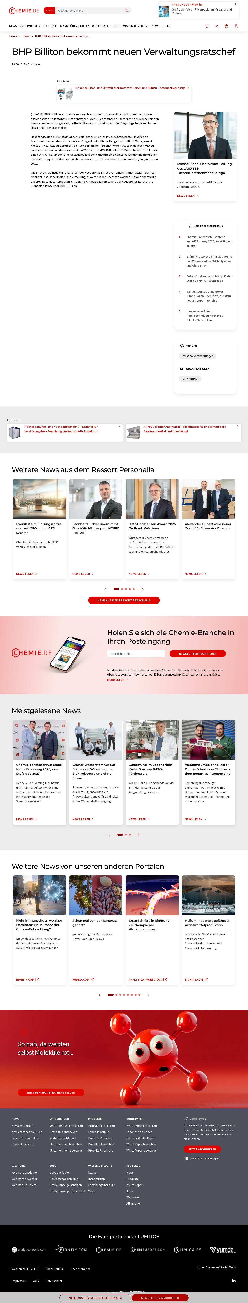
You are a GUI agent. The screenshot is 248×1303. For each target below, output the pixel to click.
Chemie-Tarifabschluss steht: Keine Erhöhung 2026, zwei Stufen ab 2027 (209, 241)
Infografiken (96, 1179)
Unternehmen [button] (30, 26)
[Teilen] (217, 26)
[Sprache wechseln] (226, 26)
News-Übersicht (22, 1144)
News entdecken (22, 1125)
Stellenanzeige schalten (66, 1185)
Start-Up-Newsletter (25, 1138)
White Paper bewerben (141, 1144)
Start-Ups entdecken (63, 1132)
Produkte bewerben (101, 1144)
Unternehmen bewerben (66, 1144)
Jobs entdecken (60, 1172)
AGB (36, 1281)
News (129, 1172)
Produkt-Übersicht (100, 1150)
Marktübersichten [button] (75, 26)
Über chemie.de (81, 1269)
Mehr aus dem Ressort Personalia (124, 600)
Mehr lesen (119, 680)
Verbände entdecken (63, 1138)
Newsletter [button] (161, 26)
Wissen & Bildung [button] (135, 26)
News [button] (13, 26)
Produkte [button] (50, 26)
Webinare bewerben (25, 1179)
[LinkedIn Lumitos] (234, 1281)
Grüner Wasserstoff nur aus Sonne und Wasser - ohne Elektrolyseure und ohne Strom (209, 261)
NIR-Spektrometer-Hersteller (51, 1092)
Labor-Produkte (98, 1132)
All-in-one (133, 1203)
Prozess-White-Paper (140, 1138)
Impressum (19, 1281)
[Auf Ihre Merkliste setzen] (207, 26)
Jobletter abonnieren (64, 1179)
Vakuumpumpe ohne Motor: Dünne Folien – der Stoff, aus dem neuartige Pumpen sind (208, 296)
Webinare (132, 1197)
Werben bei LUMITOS (25, 1269)
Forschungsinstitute (101, 1185)
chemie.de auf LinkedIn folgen (201, 1158)
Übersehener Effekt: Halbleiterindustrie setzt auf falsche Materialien (205, 315)
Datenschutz (54, 1281)
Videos (92, 1191)
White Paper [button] (101, 26)
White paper (134, 1185)
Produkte (132, 1179)
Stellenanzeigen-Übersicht (67, 1191)
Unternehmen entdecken (66, 1125)
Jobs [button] (116, 26)
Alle (48, 10)
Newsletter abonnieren (198, 654)
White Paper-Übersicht (141, 1150)
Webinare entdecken (25, 1172)
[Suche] (127, 11)
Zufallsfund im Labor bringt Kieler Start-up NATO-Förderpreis (209, 278)
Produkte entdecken (101, 1125)
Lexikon (93, 1172)
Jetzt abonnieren (202, 1149)
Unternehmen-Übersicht (66, 1150)
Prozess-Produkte (100, 1138)
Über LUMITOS (54, 1269)
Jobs (129, 1191)
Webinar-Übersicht (24, 1185)
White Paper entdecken (141, 1125)
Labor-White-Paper (139, 1132)
